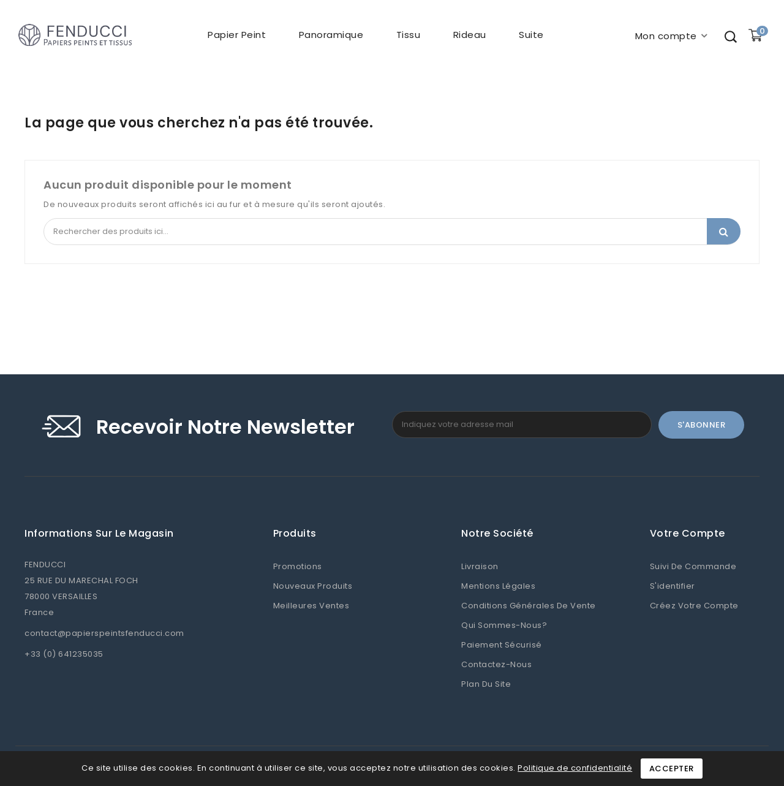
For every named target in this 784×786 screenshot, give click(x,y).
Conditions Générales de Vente (528, 605)
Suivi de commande (693, 566)
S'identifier (672, 586)
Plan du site (486, 684)
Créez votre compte (694, 605)
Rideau (468, 34)
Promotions (297, 566)
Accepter (671, 768)
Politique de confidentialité (575, 768)
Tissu (407, 34)
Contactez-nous (496, 664)
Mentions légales (498, 586)
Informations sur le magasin (99, 533)
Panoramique (330, 34)
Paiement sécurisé (501, 645)
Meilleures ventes (311, 605)
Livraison (480, 566)
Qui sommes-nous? (504, 625)
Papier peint (236, 34)
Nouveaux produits (313, 586)
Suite (530, 34)
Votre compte (687, 533)
